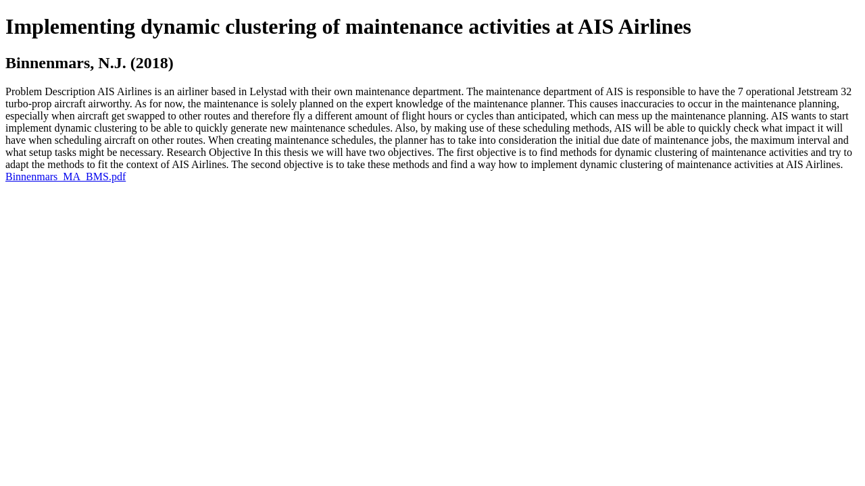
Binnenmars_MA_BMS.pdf (65, 176)
